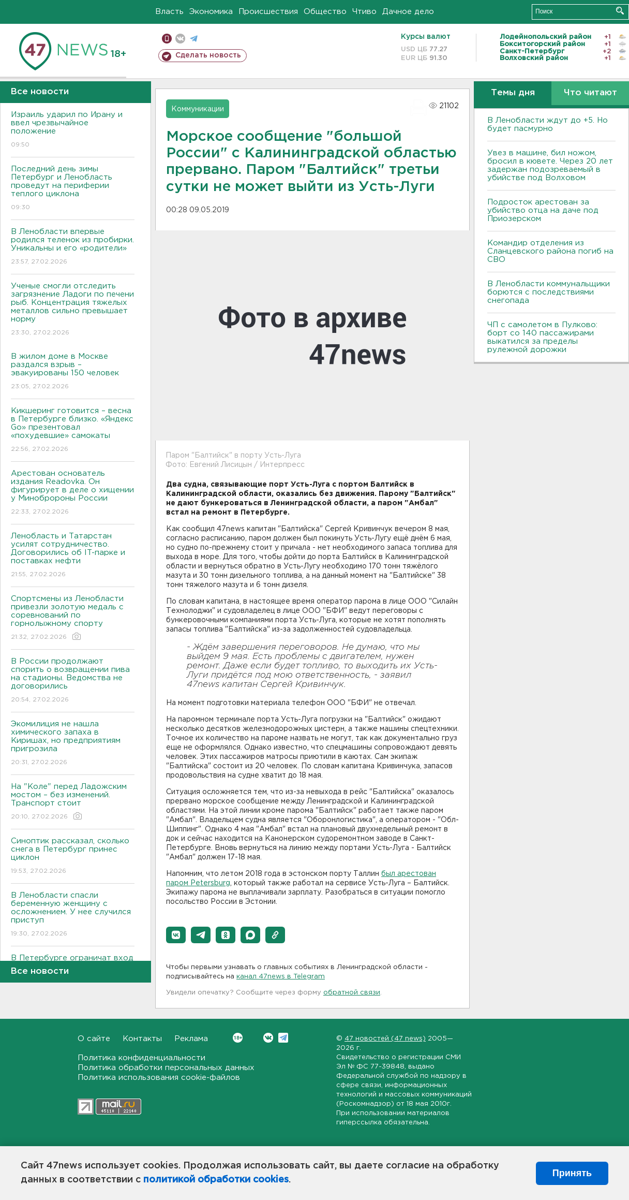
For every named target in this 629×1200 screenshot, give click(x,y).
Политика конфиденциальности (141, 1058)
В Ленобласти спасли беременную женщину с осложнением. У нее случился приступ (72, 915)
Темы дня (513, 93)
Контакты (142, 1038)
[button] (176, 935)
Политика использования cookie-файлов (159, 1077)
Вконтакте (238, 1038)
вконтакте (180, 38)
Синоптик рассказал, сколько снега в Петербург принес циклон (72, 856)
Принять (572, 1173)
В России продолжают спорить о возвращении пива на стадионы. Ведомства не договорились (72, 681)
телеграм (194, 38)
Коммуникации (197, 109)
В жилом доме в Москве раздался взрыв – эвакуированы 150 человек (72, 372)
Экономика (211, 11)
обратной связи (351, 993)
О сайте (94, 1038)
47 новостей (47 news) (385, 1039)
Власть (169, 11)
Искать (620, 10)
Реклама (191, 1038)
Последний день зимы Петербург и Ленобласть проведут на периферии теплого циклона (72, 189)
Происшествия (268, 11)
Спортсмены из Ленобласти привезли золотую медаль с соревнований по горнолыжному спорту (72, 618)
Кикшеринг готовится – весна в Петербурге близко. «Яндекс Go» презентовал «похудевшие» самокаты (72, 430)
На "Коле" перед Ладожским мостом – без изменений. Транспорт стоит (72, 802)
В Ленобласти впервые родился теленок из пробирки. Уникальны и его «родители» (72, 247)
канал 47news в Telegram (280, 976)
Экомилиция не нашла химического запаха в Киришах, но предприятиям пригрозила (72, 744)
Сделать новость (208, 55)
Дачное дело (408, 11)
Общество (325, 11)
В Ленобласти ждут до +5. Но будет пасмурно (547, 124)
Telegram (283, 1038)
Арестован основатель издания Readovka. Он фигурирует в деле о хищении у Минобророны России (72, 493)
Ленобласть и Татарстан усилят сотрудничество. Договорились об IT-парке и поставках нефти (72, 556)
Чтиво (364, 11)
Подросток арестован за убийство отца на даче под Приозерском (542, 210)
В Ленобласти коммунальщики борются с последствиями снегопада (548, 292)
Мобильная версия (167, 38)
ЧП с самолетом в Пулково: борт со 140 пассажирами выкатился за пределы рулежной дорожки (542, 337)
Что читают (590, 93)
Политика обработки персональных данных (166, 1067)
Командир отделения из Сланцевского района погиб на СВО (550, 251)
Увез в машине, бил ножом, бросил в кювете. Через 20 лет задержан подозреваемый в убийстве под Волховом (550, 165)
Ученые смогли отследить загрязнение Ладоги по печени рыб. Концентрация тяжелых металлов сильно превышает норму (72, 310)
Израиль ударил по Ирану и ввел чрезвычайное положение (72, 130)
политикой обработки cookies (216, 1180)
